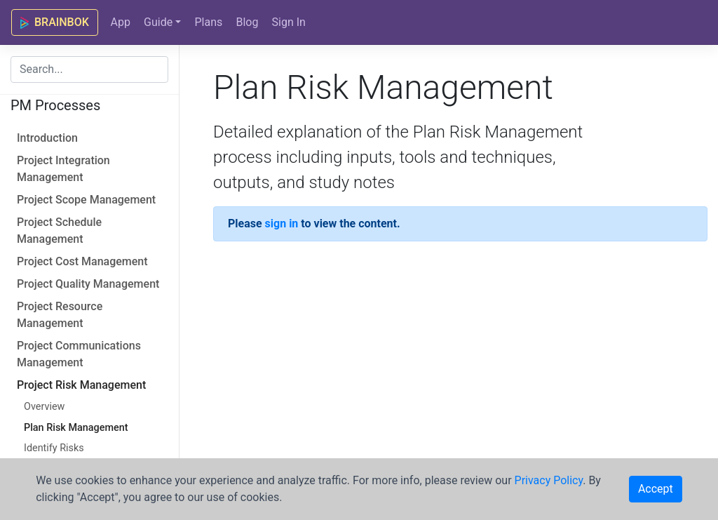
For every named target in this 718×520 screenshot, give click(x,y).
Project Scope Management (86, 199)
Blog (247, 22)
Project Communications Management (79, 354)
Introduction (47, 138)
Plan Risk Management (76, 428)
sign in (282, 223)
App (120, 22)
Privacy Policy (549, 480)
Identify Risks (54, 448)
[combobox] (89, 69)
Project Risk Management (81, 385)
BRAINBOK (54, 22)
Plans (208, 22)
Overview (44, 407)
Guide (158, 22)
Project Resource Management (59, 315)
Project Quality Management (88, 284)
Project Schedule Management (59, 230)
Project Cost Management (82, 261)
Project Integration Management (63, 169)
